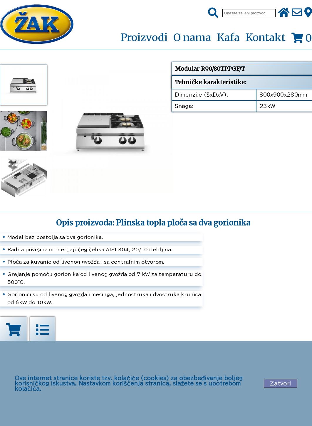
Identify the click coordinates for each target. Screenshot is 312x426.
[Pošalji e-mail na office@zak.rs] (297, 13)
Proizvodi (143, 38)
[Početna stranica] (36, 25)
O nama (192, 37)
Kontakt (266, 37)
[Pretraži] (213, 13)
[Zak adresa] (308, 13)
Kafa (228, 37)
